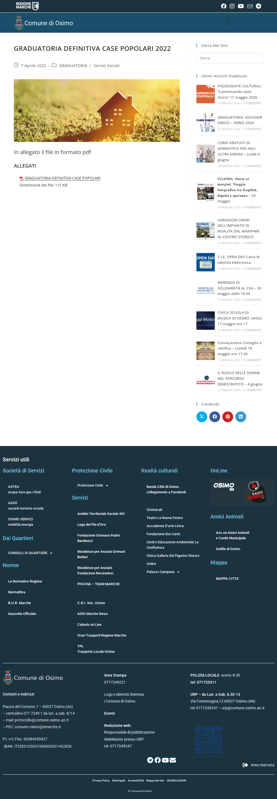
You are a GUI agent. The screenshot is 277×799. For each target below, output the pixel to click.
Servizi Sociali (107, 65)
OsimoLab (154, 510)
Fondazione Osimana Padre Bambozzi (98, 538)
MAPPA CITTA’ (227, 579)
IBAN (8, 746)
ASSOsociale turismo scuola (26, 505)
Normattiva (16, 592)
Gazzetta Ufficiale (22, 614)
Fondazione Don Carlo (163, 534)
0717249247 (207, 708)
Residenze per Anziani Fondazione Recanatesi (95, 570)
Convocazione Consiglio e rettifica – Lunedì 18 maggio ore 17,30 (239, 348)
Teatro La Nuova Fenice (165, 518)
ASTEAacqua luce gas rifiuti (24, 489)
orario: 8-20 (215, 675)
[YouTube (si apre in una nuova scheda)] (241, 6)
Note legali (118, 780)
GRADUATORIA (73, 65)
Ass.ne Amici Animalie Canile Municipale (232, 535)
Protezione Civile (92, 485)
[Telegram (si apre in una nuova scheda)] (257, 6)
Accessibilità (136, 780)
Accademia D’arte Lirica (165, 526)
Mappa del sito (155, 780)
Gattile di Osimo (228, 549)
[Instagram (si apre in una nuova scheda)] (232, 6)
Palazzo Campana (163, 572)
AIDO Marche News (92, 614)
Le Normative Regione (25, 581)
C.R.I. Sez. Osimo (91, 603)
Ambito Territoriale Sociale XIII (101, 514)
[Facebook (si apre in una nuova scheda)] (223, 6)
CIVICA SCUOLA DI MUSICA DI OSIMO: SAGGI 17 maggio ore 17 (239, 318)
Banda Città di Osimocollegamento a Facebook (166, 489)
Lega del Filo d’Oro (91, 524)
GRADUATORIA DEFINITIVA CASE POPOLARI (63, 178)
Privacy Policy (101, 780)
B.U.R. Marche (19, 603)
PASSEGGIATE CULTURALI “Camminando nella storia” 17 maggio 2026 (239, 92)
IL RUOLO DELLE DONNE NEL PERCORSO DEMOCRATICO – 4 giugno (239, 378)
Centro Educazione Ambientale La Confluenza (173, 545)
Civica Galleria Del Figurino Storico (173, 556)
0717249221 (115, 682)
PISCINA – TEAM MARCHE (98, 584)
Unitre (151, 564)
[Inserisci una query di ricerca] (229, 58)
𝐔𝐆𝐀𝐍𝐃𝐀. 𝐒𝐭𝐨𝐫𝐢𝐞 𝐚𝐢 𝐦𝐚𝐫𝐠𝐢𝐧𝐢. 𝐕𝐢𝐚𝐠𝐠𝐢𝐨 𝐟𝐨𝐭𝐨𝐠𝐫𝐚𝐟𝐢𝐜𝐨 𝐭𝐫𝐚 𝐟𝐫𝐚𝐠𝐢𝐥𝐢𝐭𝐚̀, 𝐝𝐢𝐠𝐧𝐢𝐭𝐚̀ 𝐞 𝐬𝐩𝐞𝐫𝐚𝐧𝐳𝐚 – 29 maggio (237, 190)
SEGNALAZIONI (176, 780)
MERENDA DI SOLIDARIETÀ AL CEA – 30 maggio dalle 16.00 (239, 288)
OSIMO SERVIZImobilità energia (20, 522)
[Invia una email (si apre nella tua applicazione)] (250, 6)
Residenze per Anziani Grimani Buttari (101, 554)
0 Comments (252, 103)
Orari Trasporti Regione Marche (101, 635)
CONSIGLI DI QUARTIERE (30, 553)
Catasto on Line (89, 624)
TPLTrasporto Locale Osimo (96, 649)
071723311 (206, 682)
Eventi (109, 713)
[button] (228, 19)
